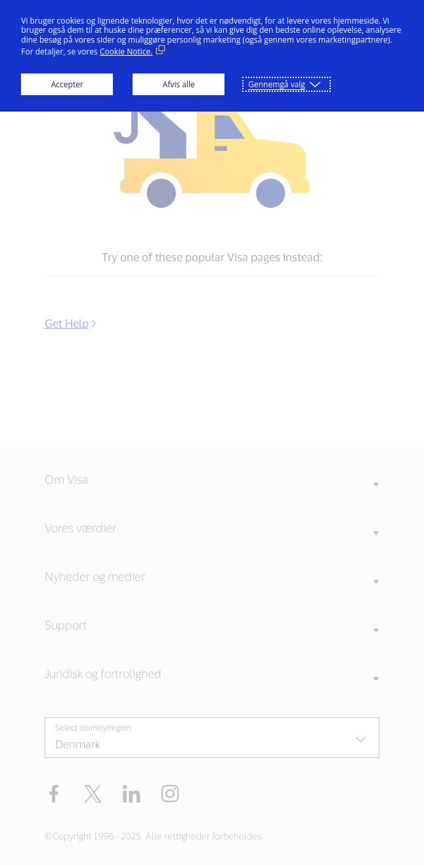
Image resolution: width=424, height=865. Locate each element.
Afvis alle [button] (179, 84)
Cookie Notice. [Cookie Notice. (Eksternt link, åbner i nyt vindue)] (126, 51)
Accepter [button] (67, 84)
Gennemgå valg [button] (276, 84)
